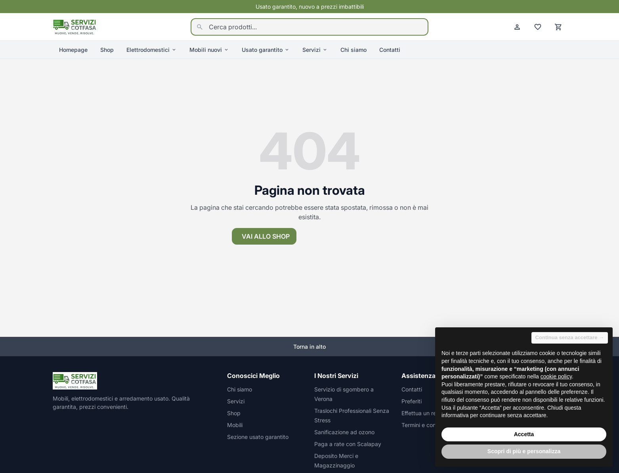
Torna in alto (309, 346)
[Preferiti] (538, 27)
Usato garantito (266, 49)
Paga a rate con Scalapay (347, 444)
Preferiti (411, 401)
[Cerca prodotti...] (309, 27)
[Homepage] (75, 26)
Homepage (73, 49)
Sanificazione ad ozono (344, 432)
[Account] (517, 27)
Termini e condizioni (427, 425)
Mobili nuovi (209, 49)
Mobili (235, 425)
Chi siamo (353, 49)
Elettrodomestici (151, 49)
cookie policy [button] (556, 376)
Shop (107, 49)
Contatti (389, 49)
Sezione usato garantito (257, 436)
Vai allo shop (266, 236)
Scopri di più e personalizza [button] (523, 451)
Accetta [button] (524, 434)
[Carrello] (558, 27)
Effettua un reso (421, 413)
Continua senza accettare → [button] (569, 337)
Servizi (315, 49)
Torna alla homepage (344, 236)
